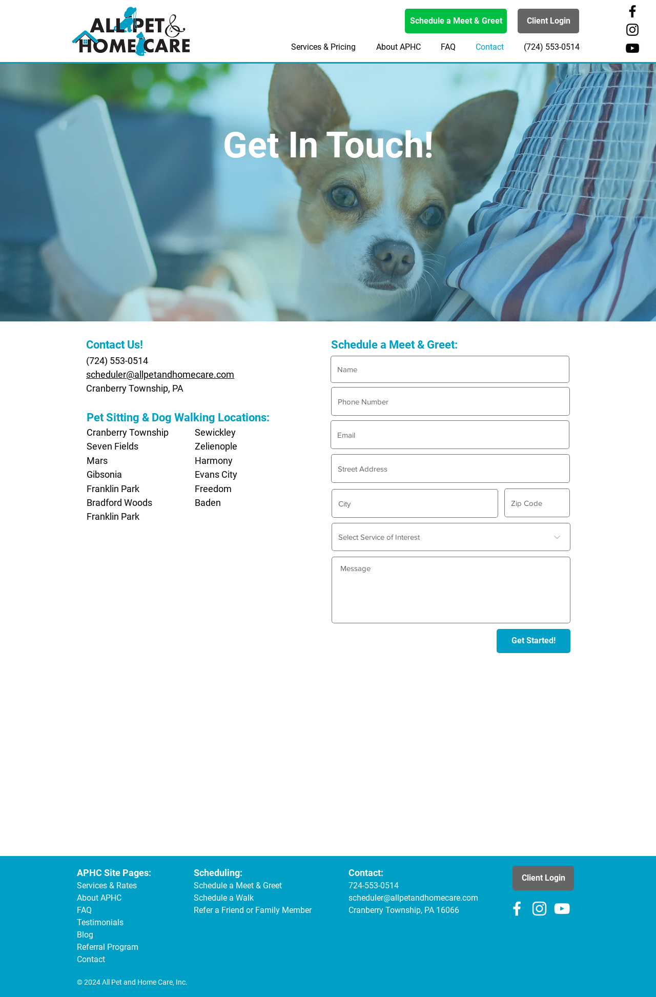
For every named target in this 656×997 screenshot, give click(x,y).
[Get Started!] (533, 641)
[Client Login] (548, 21)
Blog (85, 935)
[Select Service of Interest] (451, 537)
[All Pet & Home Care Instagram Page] (632, 30)
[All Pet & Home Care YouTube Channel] (632, 48)
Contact (91, 959)
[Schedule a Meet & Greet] (456, 21)
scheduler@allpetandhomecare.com (160, 374)
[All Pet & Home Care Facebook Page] (632, 11)
